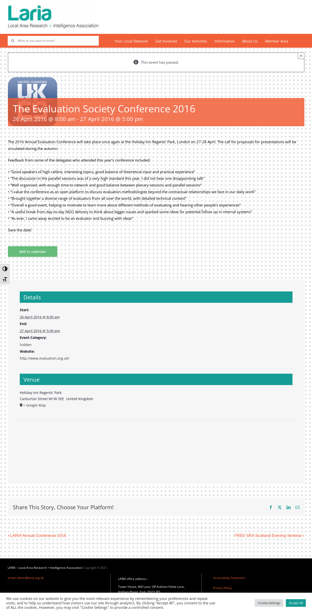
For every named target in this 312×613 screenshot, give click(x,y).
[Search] (13, 41)
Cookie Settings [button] (269, 603)
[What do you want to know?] (53, 41)
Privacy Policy (222, 588)
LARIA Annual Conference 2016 (38, 536)
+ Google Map (34, 405)
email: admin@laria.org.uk (26, 578)
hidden (26, 344)
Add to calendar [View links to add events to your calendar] (32, 251)
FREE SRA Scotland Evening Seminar (268, 536)
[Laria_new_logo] (53, 6)
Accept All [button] (296, 603)
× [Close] (301, 56)
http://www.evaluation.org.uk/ (44, 358)
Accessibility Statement (229, 578)
